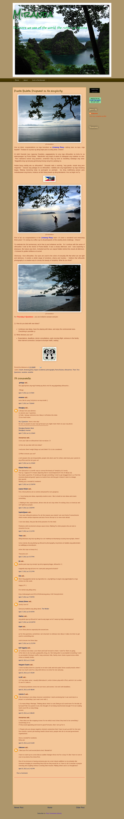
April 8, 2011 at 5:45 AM (26, 673)
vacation (24, 372)
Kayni (20, 626)
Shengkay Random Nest (26, 428)
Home (17, 80)
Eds (20, 576)
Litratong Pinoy (47, 238)
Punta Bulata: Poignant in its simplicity (38, 91)
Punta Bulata (59, 370)
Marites (21, 616)
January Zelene (23, 601)
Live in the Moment (38, 80)
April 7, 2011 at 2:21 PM (26, 531)
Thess (20, 536)
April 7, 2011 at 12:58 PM (27, 484)
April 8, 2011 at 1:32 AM (26, 660)
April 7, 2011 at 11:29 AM (27, 433)
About (26, 80)
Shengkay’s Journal (25, 430)
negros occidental (40, 370)
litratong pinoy (28, 370)
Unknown (22, 747)
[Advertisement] (49, 791)
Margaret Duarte (24, 665)
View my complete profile (97, 116)
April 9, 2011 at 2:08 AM (26, 713)
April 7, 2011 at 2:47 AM (26, 393)
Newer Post (18, 807)
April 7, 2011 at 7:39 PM (26, 597)
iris (19, 561)
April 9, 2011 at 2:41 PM (27, 768)
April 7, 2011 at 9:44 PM (26, 612)
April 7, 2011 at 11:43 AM (27, 463)
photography (50, 370)
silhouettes (68, 370)
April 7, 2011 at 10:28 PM (27, 622)
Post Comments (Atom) (54, 813)
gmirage (21, 383)
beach (21, 370)
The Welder (45, 609)
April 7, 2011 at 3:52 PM (26, 571)
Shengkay (22, 408)
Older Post (80, 807)
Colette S (22, 694)
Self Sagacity (23, 648)
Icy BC (20, 677)
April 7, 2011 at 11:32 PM (27, 643)
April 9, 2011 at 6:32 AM (26, 743)
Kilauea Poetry (23, 467)
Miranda (33, 14)
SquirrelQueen (23, 512)
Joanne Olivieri (23, 489)
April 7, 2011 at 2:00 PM (26, 508)
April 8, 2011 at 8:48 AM (26, 690)
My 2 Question (23, 421)
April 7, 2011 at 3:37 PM (26, 557)
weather (30, 372)
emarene (21, 397)
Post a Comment (22, 773)
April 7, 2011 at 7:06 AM (26, 403)
